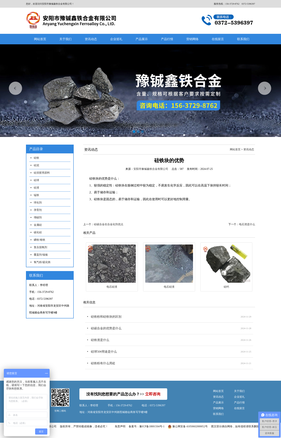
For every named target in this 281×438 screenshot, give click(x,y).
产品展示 (142, 39)
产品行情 (167, 39)
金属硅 (38, 224)
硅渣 (36, 187)
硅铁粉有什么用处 (103, 363)
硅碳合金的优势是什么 (106, 328)
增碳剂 (38, 217)
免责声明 (120, 426)
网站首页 (40, 39)
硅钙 (226, 286)
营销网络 (192, 39)
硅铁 (36, 157)
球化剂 (38, 202)
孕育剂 (38, 210)
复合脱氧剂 (40, 247)
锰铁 (36, 195)
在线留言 (218, 39)
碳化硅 (38, 232)
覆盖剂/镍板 (41, 254)
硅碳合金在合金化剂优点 (108, 224)
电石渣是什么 (247, 224)
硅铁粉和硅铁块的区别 (106, 316)
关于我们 (65, 39)
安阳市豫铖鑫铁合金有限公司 (150, 169)
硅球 (36, 180)
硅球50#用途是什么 (104, 351)
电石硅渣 (112, 286)
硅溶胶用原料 (42, 172)
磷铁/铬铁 (39, 239)
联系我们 (243, 39)
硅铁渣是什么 (100, 340)
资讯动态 (91, 39)
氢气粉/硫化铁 (42, 262)
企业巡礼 (116, 39)
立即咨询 (152, 394)
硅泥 (36, 165)
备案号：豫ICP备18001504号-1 (146, 426)
